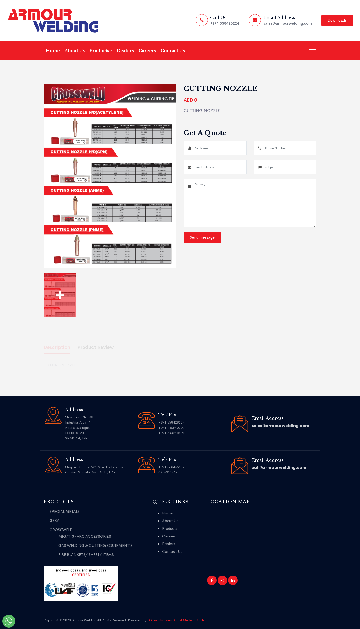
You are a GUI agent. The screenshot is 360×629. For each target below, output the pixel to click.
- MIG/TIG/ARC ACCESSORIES (83, 536)
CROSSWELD (61, 529)
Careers (147, 50)
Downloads (337, 20)
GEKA (55, 520)
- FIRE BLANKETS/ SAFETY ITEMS (85, 554)
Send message (202, 237)
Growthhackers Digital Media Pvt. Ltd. (177, 620)
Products (101, 50)
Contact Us (173, 50)
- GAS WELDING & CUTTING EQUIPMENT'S (94, 545)
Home (53, 50)
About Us (75, 50)
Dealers (125, 50)
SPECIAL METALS (65, 511)
